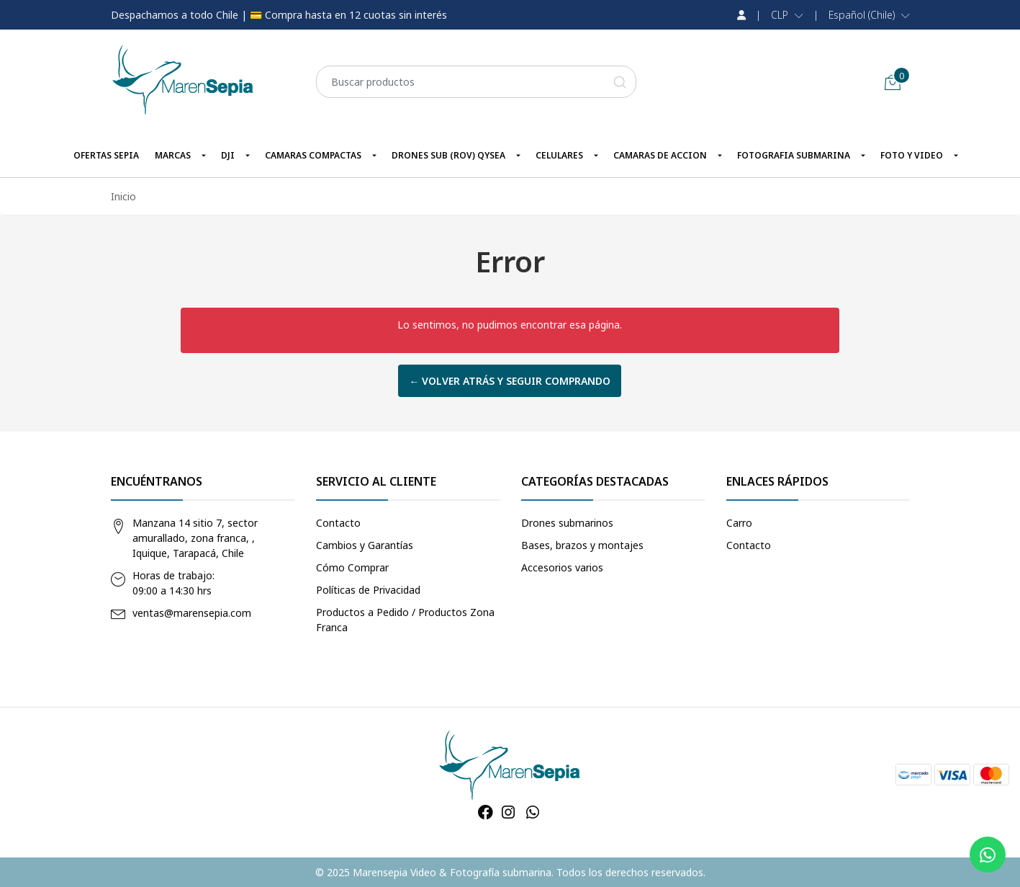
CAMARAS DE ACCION (660, 155)
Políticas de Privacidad (368, 590)
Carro (739, 523)
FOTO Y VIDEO (911, 155)
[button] (787, 15)
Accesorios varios (562, 567)
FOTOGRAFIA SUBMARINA (793, 155)
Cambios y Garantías (364, 545)
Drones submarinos (567, 523)
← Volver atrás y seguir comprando (509, 381)
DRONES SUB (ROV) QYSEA (448, 155)
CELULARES (559, 155)
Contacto (338, 523)
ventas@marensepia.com (191, 613)
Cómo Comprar (352, 567)
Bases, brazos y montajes (582, 545)
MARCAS (173, 155)
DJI (228, 155)
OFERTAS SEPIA (106, 155)
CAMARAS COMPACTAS (313, 155)
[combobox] (476, 82)
